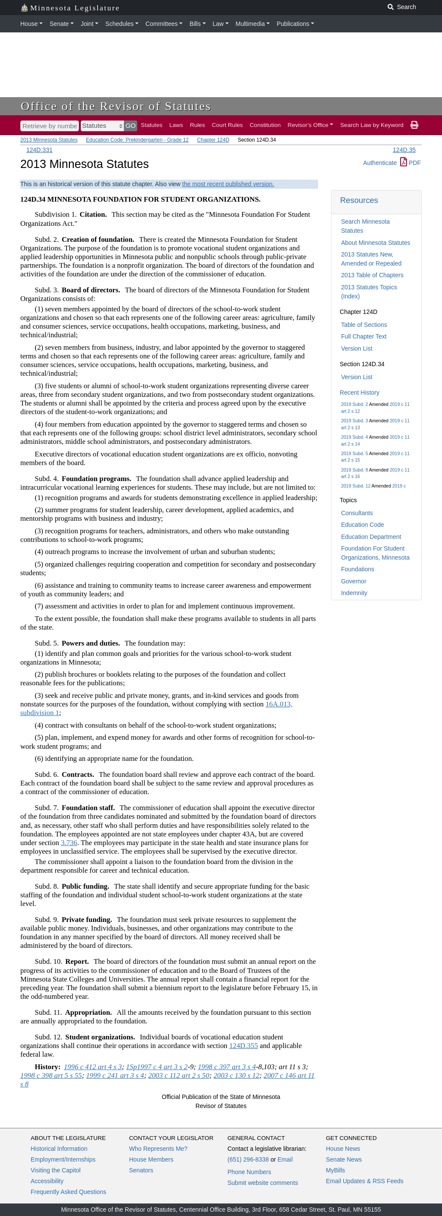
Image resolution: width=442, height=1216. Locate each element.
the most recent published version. (228, 183)
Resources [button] (359, 200)
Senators (141, 1170)
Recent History (359, 392)
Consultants (357, 513)
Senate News (344, 1159)
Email (285, 1159)
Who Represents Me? (158, 1148)
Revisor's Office (307, 125)
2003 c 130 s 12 (236, 1075)
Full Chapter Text (364, 336)
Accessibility (47, 1181)
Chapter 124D (213, 140)
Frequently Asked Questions (68, 1191)
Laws (176, 125)
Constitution (265, 125)
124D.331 (39, 149)
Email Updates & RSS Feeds (365, 1181)
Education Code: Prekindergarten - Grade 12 (137, 140)
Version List (356, 348)
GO (131, 125)
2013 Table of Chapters (372, 275)
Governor (353, 581)
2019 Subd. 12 (355, 485)
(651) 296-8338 (248, 1159)
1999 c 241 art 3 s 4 (115, 1075)
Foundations (357, 569)
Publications (293, 23)
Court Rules (227, 125)
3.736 (69, 843)
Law (218, 23)
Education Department (371, 536)
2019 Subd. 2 (354, 404)
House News (343, 1148)
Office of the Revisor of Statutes (116, 106)
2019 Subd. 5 (354, 453)
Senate (59, 23)
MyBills (335, 1170)
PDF (410, 162)
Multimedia (250, 23)
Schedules (119, 23)
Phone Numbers (249, 1171)
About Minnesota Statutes (375, 242)
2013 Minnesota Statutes (49, 140)
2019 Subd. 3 (354, 420)
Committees (161, 23)
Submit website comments (262, 1182)
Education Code (362, 524)
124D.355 (243, 1046)
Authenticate (380, 162)
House (29, 23)
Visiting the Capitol (56, 1170)
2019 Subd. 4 (354, 437)
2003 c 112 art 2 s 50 (178, 1075)
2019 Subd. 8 (354, 469)
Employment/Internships (63, 1159)
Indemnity (354, 592)
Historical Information (59, 1148)
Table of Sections (364, 324)
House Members (151, 1159)
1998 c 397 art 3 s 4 (227, 1067)
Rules (197, 125)
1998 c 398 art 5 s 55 (51, 1075)
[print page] (414, 125)
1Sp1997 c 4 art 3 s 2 (157, 1067)
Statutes (151, 125)
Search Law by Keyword (372, 125)
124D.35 (404, 149)
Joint (87, 23)
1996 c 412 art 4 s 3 (93, 1067)
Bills (195, 23)
